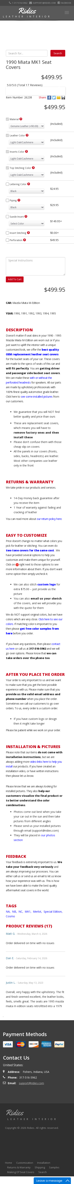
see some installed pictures (37, 396)
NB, (15, 911)
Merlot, (38, 911)
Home (8, 1162)
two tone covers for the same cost (30, 550)
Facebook (64, 3)
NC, (21, 911)
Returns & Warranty (19, 1167)
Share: (43, 97)
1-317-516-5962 (18, 3)
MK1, (28, 911)
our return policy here (49, 519)
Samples (54, 1167)
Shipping (40, 1167)
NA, (8, 911)
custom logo (46, 584)
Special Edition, (53, 911)
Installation (43, 1162)
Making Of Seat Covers (20, 1172)
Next (59, 88)
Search (42, 1172)
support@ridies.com (42, 3)
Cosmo (10, 916)
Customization (24, 1162)
